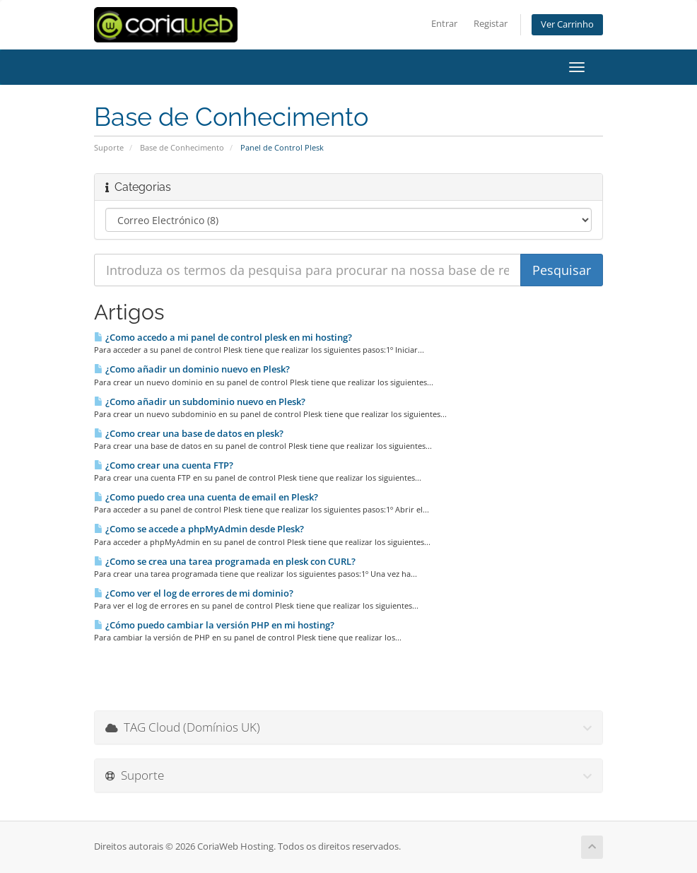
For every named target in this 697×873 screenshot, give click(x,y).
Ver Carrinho (567, 24)
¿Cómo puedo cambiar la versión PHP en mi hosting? (214, 625)
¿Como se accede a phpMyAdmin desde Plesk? (199, 528)
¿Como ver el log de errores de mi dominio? (193, 593)
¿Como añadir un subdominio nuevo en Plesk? (199, 401)
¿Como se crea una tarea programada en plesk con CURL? (225, 561)
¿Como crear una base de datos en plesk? (188, 433)
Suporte (109, 147)
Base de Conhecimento (182, 147)
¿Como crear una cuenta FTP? (163, 465)
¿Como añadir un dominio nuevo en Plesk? (192, 369)
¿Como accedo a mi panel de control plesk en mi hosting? (223, 337)
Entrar (444, 24)
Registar (491, 24)
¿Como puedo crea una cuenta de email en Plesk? (206, 497)
